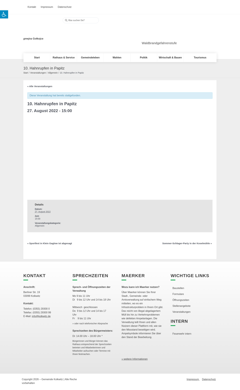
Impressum (193, 379)
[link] (158, 29)
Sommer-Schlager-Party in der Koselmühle (187, 243)
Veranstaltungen (38, 73)
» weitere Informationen (135, 359)
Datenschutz (209, 379)
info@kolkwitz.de (41, 316)
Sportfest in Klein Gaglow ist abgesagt (49, 243)
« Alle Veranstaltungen (39, 86)
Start (25, 73)
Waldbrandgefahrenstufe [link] (159, 43)
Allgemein (53, 73)
